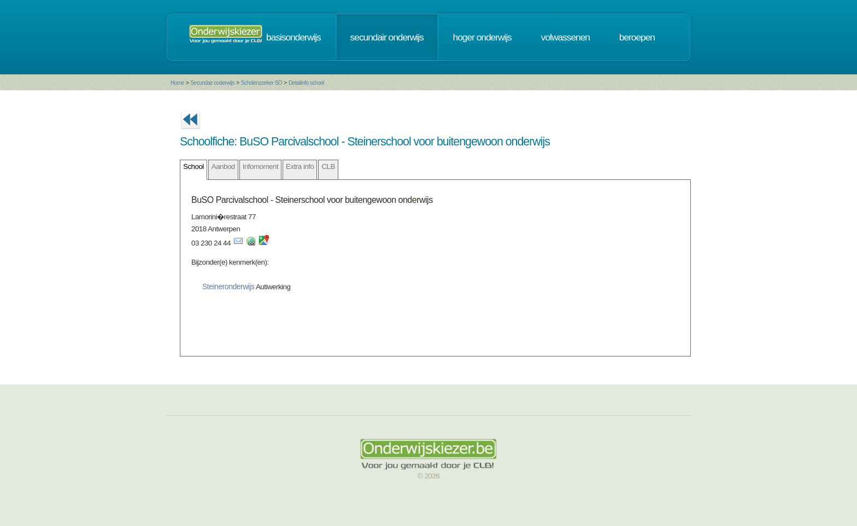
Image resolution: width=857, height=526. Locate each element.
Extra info (300, 166)
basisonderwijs (293, 37)
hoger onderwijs (482, 37)
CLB (327, 166)
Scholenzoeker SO (261, 83)
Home (177, 83)
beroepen (637, 37)
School (193, 166)
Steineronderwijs (228, 286)
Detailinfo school (306, 83)
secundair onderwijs (387, 37)
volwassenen (565, 37)
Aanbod (223, 166)
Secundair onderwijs (212, 83)
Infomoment (260, 166)
